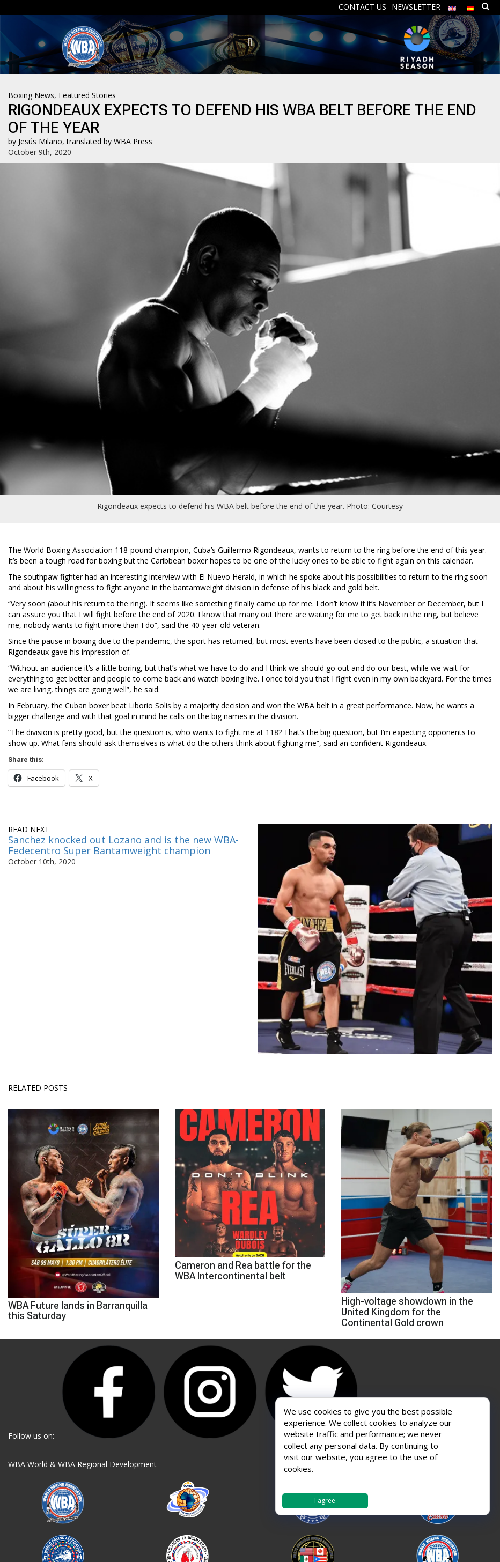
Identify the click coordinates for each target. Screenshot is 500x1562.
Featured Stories (87, 95)
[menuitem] (452, 6)
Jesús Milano (40, 141)
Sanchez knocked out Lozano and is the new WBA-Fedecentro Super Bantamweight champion (123, 845)
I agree (324, 1500)
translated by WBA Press (109, 141)
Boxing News (31, 95)
